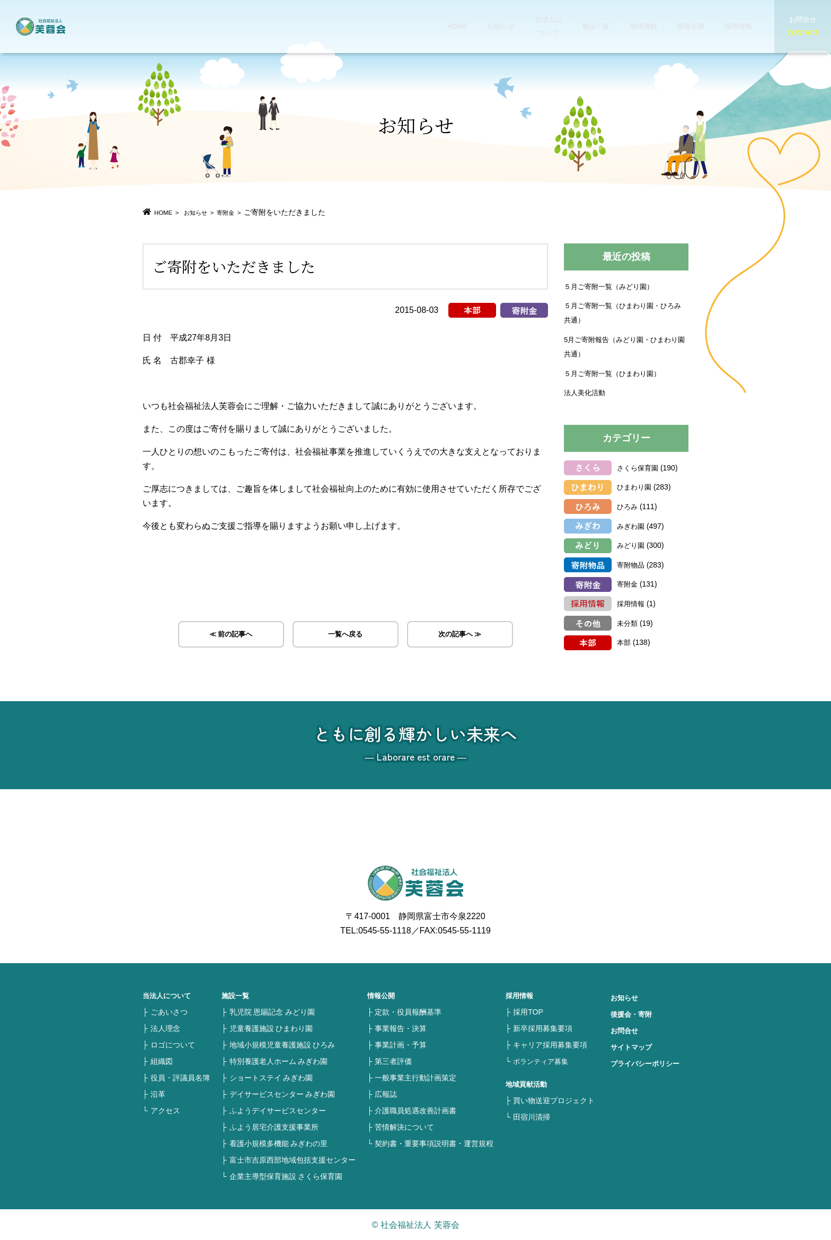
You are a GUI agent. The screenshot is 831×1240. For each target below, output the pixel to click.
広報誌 (386, 1093)
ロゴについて (173, 1044)
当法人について (527, 26)
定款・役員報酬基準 (408, 1011)
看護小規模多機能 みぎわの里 (278, 1143)
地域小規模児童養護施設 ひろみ (282, 1044)
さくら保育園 (639, 467)
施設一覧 (571, 26)
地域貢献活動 (528, 1083)
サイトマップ (633, 1046)
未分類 (628, 622)
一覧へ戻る (345, 636)
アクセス (165, 1110)
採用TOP (528, 1011)
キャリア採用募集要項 (550, 1044)
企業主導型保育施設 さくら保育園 (286, 1176)
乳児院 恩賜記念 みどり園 (272, 1011)
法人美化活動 (586, 392)
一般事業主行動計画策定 (415, 1077)
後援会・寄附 (633, 1013)
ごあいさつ (169, 1011)
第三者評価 (393, 1060)
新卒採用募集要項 (542, 1028)
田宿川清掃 (531, 1116)
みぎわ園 (632, 525)
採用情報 (705, 26)
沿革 (158, 1093)
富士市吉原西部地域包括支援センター (292, 1159)
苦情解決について (404, 1126)
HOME (442, 26)
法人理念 (165, 1028)
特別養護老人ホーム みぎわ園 (278, 1060)
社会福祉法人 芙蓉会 (63, 26)
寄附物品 (632, 564)
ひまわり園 (635, 486)
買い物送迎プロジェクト (554, 1100)
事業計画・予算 (401, 1044)
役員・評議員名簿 (180, 1077)
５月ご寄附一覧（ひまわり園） (616, 373)
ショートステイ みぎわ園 (271, 1077)
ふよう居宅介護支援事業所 (274, 1126)
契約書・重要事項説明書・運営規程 (434, 1143)
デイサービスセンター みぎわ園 (282, 1093)
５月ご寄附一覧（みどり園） (612, 286)
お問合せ (625, 1030)
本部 (624, 642)
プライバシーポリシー (648, 1063)
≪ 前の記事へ (230, 636)
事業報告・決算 (401, 1028)
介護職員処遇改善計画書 (415, 1110)
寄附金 (243, 212)
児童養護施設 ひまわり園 (271, 1028)
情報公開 (660, 26)
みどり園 (632, 544)
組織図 (162, 1060)
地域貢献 (616, 26)
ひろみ (628, 506)
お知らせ (482, 26)
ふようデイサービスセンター (277, 1110)
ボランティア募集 (542, 1060)
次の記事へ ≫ (460, 636)
